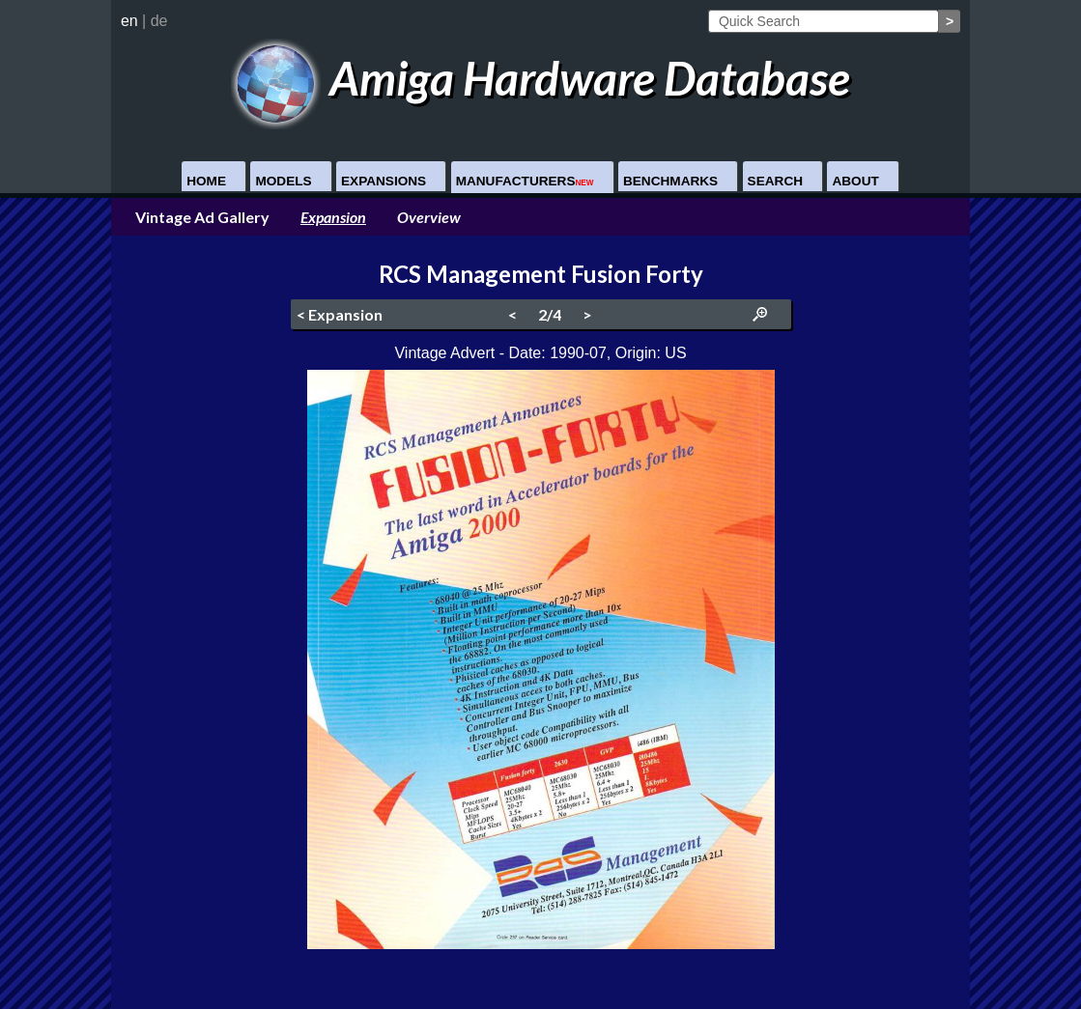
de (159, 21)
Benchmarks (670, 181)
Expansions (383, 181)
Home (206, 181)
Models (283, 181)
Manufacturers (525, 181)
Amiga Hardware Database (540, 77)
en (129, 21)
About (855, 181)
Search (775, 181)
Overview (429, 217)
